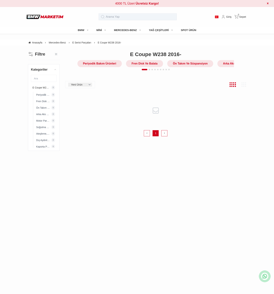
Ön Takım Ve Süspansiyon (190, 63)
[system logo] (45, 16)
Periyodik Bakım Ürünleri (99, 63)
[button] (144, 69)
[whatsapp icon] (264, 276)
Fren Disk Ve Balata (145, 63)
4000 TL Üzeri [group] (137, 3)
